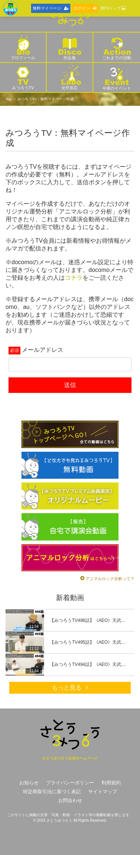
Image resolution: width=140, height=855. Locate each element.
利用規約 (111, 782)
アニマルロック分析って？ (110, 578)
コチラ (74, 278)
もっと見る (70, 687)
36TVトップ (113, 8)
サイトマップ (102, 791)
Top (8, 99)
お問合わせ (70, 800)
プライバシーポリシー (70, 782)
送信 (70, 385)
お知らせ (29, 782)
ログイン (85, 8)
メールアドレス (42, 350)
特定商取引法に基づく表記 (52, 791)
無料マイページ (51, 8)
